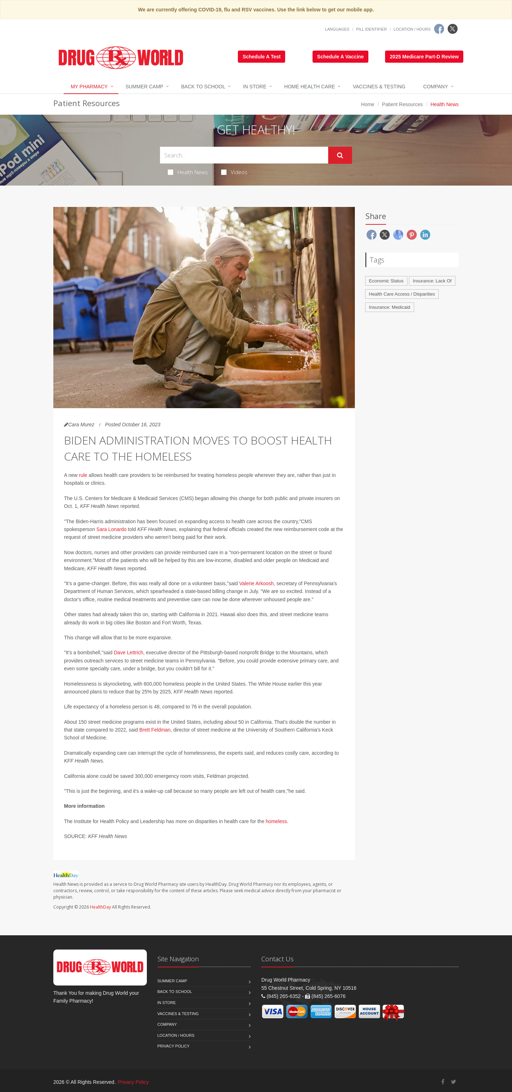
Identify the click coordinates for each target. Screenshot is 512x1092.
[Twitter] (453, 29)
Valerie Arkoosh (256, 583)
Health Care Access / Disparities (402, 294)
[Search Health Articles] (244, 155)
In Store (254, 86)
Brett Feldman (155, 730)
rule (83, 475)
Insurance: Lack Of (432, 281)
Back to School (203, 86)
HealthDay (100, 907)
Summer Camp (145, 86)
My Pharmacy (89, 86)
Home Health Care (309, 86)
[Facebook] (439, 29)
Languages (337, 29)
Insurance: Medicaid (389, 307)
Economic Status (386, 281)
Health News (188, 172)
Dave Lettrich (128, 652)
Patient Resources (402, 104)
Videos (234, 172)
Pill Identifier (371, 29)
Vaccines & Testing (379, 86)
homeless (276, 821)
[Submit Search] (340, 155)
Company (435, 86)
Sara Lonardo (111, 529)
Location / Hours (412, 29)
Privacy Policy (174, 1046)
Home (367, 104)
